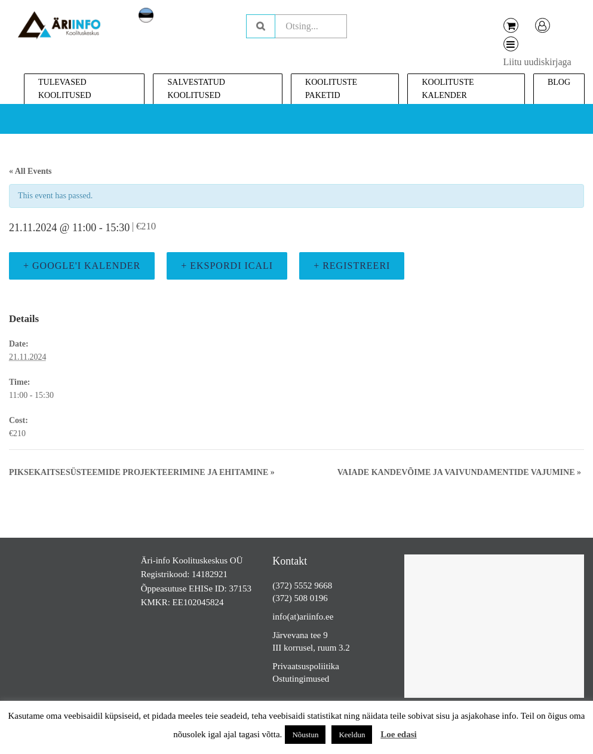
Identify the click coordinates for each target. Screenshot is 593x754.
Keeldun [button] (352, 734)
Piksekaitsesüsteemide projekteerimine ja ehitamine (142, 472)
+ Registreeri (352, 265)
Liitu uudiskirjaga (537, 62)
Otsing (260, 26)
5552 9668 (313, 585)
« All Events (30, 171)
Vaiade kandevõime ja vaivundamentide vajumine (459, 472)
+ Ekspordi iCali (227, 265)
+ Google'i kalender (81, 265)
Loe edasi (398, 734)
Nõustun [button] (305, 734)
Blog (559, 82)
